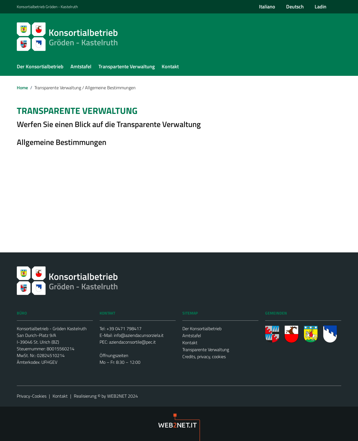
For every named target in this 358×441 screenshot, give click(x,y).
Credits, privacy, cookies (204, 356)
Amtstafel (191, 335)
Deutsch (295, 6)
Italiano (267, 6)
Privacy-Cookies (31, 396)
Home (22, 87)
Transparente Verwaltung (205, 349)
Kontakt (189, 342)
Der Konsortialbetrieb (202, 328)
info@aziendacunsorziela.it (139, 335)
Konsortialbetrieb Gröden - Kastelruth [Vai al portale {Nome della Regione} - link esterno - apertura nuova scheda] (47, 7)
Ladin (320, 6)
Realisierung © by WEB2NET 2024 (106, 396)
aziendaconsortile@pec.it (132, 342)
